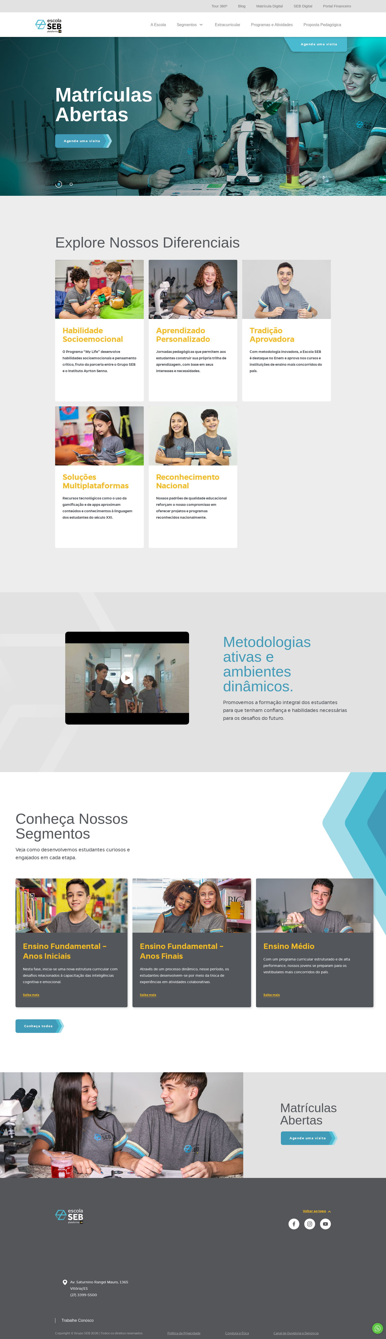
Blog (241, 6)
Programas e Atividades (272, 25)
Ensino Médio (289, 946)
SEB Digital (303, 6)
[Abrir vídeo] (127, 678)
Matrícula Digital (269, 6)
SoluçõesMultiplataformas (96, 481)
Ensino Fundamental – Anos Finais (182, 951)
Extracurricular (227, 25)
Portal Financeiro (337, 6)
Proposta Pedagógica (322, 25)
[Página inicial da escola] (69, 1222)
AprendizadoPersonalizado (183, 335)
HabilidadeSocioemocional (93, 335)
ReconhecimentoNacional (188, 481)
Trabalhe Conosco (78, 1320)
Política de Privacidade (183, 1333)
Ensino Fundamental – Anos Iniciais (65, 951)
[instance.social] (294, 1224)
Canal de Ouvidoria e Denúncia (296, 1333)
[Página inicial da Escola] (48, 25)
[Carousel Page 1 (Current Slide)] (58, 184)
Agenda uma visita (319, 44)
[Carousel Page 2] (71, 184)
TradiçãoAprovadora (272, 335)
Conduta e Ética (237, 1333)
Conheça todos (38, 1026)
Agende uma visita (82, 141)
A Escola (158, 25)
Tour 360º (219, 6)
